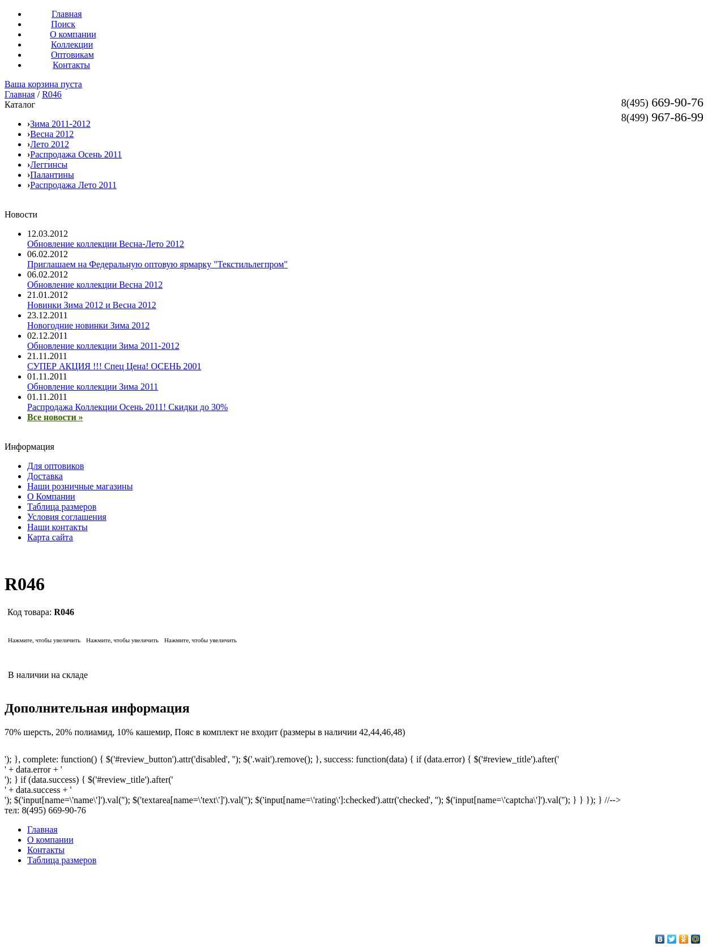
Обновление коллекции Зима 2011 (92, 386)
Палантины (52, 175)
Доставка (45, 476)
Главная (20, 94)
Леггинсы (48, 164)
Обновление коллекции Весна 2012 (95, 284)
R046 (52, 94)
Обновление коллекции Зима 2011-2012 (103, 346)
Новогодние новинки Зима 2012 (88, 325)
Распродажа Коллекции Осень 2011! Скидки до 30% (127, 407)
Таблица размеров (61, 506)
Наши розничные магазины (80, 486)
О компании (50, 839)
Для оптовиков (55, 466)
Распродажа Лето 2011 (73, 185)
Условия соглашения (66, 517)
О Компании (51, 496)
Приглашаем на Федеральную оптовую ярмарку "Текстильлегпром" (157, 264)
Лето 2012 (49, 144)
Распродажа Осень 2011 (76, 154)
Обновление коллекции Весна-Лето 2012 (105, 244)
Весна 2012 (52, 134)
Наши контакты (57, 527)
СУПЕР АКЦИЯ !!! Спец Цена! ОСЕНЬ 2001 (114, 366)
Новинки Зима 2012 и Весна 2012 (91, 305)
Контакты (46, 850)
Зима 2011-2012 (60, 124)
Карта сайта (50, 537)
